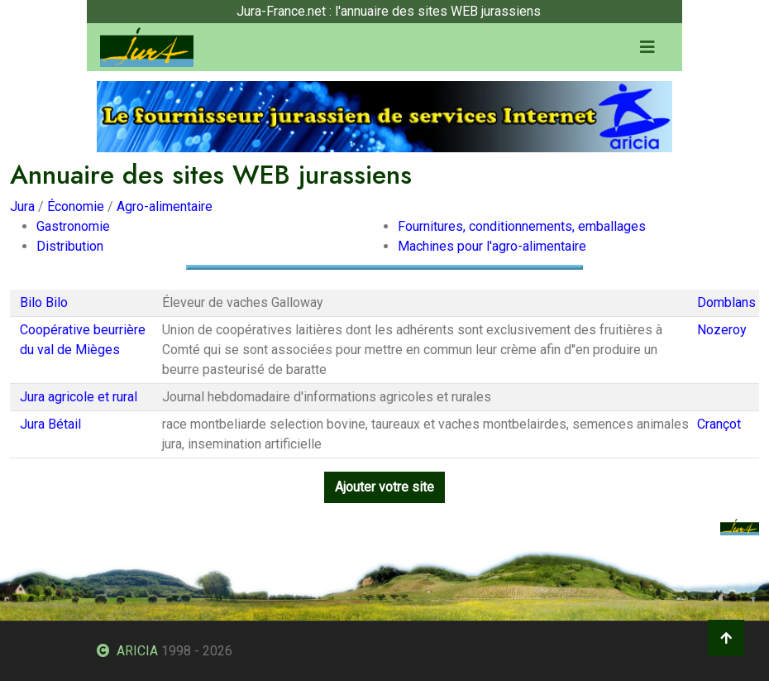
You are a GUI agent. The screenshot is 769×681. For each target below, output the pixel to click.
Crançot (719, 424)
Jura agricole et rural (78, 397)
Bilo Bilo (44, 302)
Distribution (69, 246)
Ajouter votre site (384, 487)
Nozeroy (722, 330)
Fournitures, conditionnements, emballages (522, 226)
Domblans (726, 302)
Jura (22, 206)
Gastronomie (73, 226)
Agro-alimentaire (165, 206)
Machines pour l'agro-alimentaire (492, 246)
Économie (75, 206)
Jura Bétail (50, 424)
